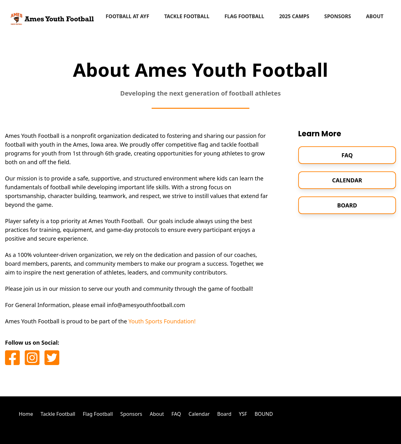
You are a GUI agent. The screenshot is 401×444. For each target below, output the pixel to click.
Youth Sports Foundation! (161, 321)
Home (26, 413)
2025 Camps (294, 16)
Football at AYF (127, 16)
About (374, 16)
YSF (243, 413)
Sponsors (337, 16)
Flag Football (244, 16)
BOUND (264, 413)
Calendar (347, 180)
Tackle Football (186, 16)
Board (347, 205)
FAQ (347, 155)
